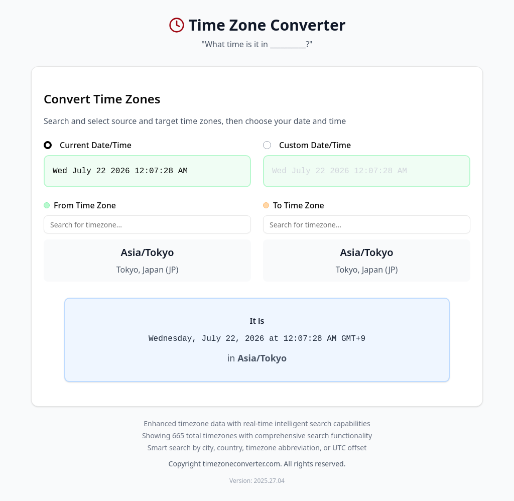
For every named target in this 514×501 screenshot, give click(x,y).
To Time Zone (293, 205)
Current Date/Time (88, 145)
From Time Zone (80, 205)
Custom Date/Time (307, 145)
